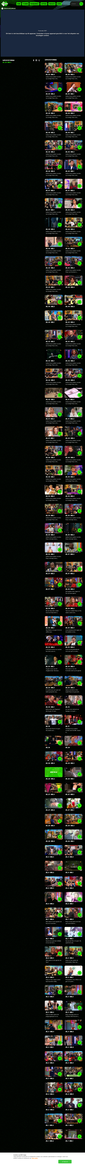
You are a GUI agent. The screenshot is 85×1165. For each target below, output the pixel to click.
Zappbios (44, 4)
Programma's (34, 4)
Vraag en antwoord (20, 1163)
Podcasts (52, 4)
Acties (59, 4)
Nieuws (35, 1163)
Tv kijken (25, 4)
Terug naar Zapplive (10, 8)
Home (18, 4)
